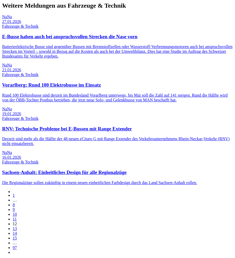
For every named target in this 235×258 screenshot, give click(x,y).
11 (15, 219)
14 (15, 233)
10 (15, 214)
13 (15, 228)
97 (15, 247)
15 (15, 238)
